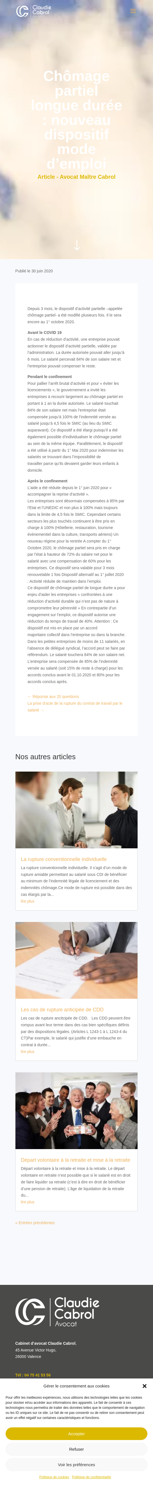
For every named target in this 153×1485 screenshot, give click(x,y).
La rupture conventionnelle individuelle (64, 859)
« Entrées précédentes (35, 1222)
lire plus (27, 901)
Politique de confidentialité (91, 1477)
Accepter (76, 1433)
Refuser (76, 1449)
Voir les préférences (76, 1464)
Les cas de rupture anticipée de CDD (62, 1009)
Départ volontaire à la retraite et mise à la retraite (75, 1160)
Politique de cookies (54, 1477)
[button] (144, 1386)
